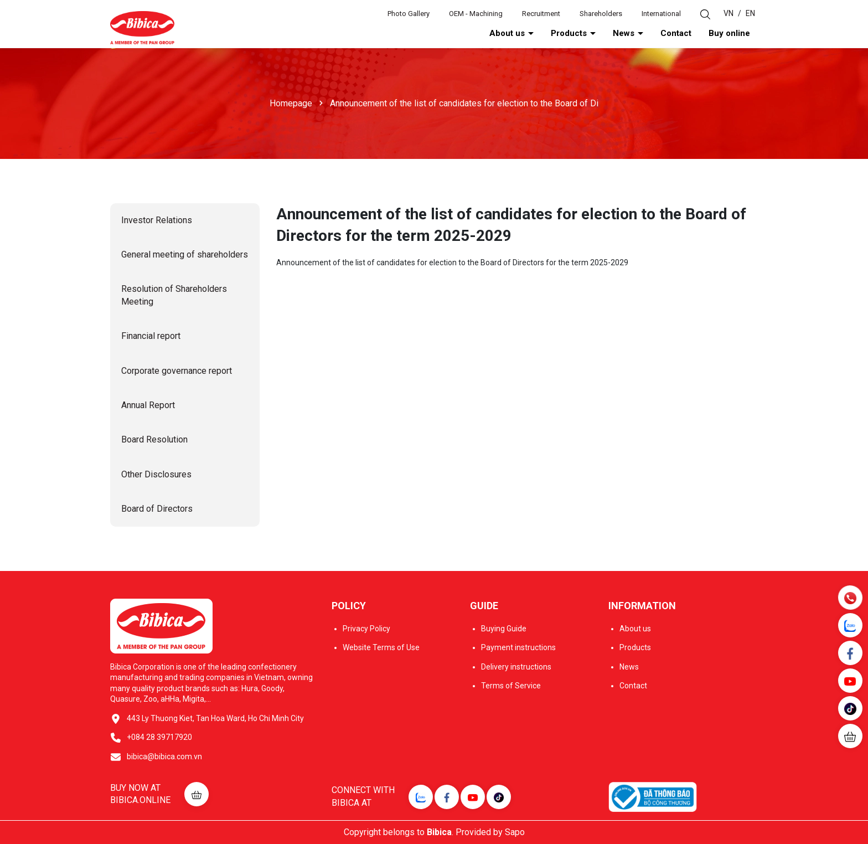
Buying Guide (503, 628)
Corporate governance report (176, 371)
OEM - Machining (476, 13)
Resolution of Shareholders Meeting (174, 295)
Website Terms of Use (381, 647)
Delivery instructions (516, 666)
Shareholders (601, 13)
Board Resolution (154, 439)
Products (570, 33)
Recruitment (541, 13)
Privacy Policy (366, 628)
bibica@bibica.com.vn (164, 756)
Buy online (729, 33)
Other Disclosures (156, 474)
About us (508, 33)
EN (750, 13)
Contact (675, 33)
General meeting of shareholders (184, 254)
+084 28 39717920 (159, 737)
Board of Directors (157, 508)
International (661, 13)
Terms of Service (511, 685)
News (625, 33)
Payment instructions (518, 647)
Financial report (150, 336)
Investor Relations (156, 220)
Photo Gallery (409, 13)
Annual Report (148, 405)
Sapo (515, 832)
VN (728, 13)
